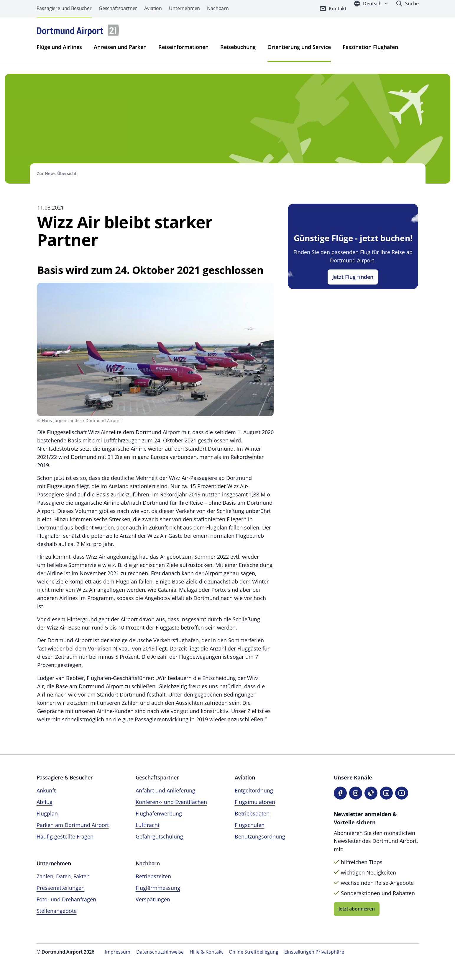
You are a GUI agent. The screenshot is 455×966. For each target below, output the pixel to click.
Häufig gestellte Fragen (65, 836)
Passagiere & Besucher (65, 777)
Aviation (153, 8)
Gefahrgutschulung (159, 836)
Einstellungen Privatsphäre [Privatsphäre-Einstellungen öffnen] (314, 952)
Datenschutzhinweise (160, 952)
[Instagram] (355, 793)
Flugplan (47, 813)
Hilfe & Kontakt (206, 952)
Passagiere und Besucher (64, 8)
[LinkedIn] (386, 793)
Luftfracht (148, 824)
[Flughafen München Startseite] (78, 30)
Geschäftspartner (118, 8)
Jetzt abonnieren (357, 908)
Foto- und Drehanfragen (66, 899)
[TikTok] (370, 793)
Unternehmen (184, 8)
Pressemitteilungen (61, 887)
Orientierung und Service (299, 46)
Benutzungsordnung (260, 836)
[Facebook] (340, 793)
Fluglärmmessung (158, 887)
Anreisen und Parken (120, 46)
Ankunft (46, 790)
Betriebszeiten (153, 876)
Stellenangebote (57, 910)
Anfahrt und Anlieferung (165, 790)
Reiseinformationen (183, 46)
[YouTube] (401, 793)
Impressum (117, 952)
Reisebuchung (238, 46)
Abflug (44, 801)
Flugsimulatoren (255, 801)
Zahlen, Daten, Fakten (63, 876)
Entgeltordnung (254, 790)
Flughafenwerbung (159, 813)
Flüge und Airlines (59, 46)
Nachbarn (218, 8)
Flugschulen (250, 824)
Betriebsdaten (252, 813)
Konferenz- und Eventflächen (171, 801)
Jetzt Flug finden (352, 276)
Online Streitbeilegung (253, 952)
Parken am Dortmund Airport (73, 824)
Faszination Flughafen (370, 46)
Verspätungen (153, 899)
